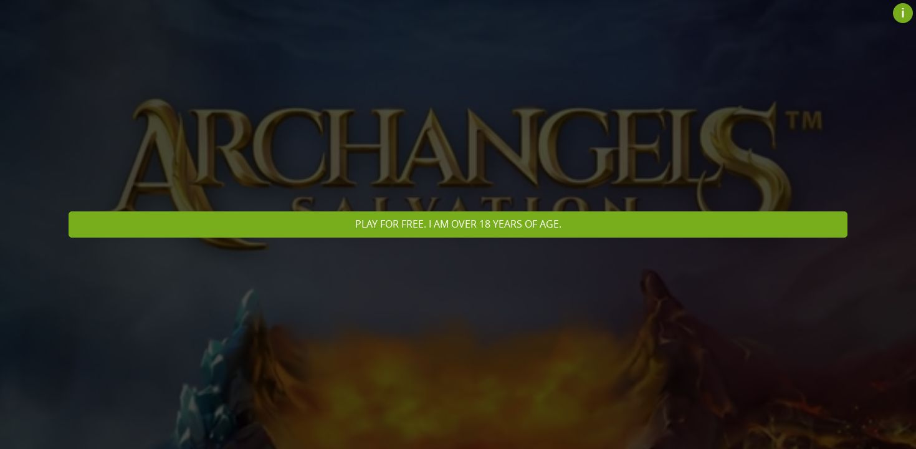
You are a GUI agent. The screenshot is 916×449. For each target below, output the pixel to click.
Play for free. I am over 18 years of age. (458, 224)
